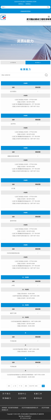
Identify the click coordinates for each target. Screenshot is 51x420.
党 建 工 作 (38, 394)
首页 (9, 386)
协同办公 (21, 4)
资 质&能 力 (6, 398)
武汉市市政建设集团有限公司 (30, 407)
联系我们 (28, 4)
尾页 (26, 386)
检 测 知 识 (38, 398)
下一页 (20, 386)
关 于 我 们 (6, 394)
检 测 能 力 (38, 62)
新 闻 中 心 (22, 394)
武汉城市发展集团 (13, 407)
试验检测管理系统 (25, 11)
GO (43, 386)
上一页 (14, 386)
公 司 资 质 (13, 62)
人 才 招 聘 (22, 398)
